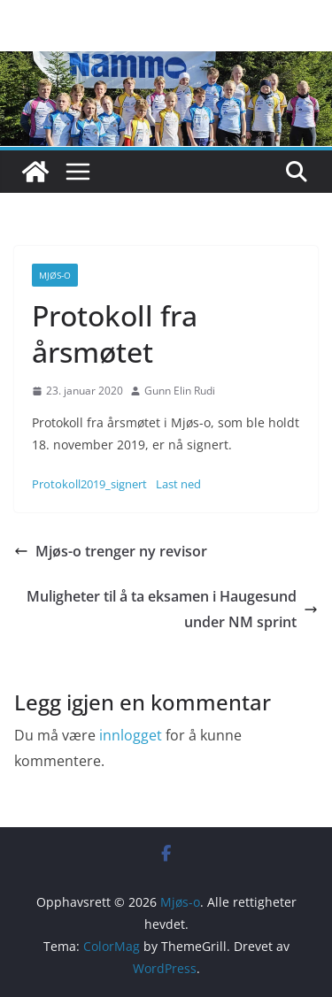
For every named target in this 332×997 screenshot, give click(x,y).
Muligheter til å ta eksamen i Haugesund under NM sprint (172, 609)
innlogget (130, 735)
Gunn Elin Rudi (179, 390)
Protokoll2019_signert (89, 484)
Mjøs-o (55, 275)
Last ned (178, 484)
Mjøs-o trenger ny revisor (110, 551)
